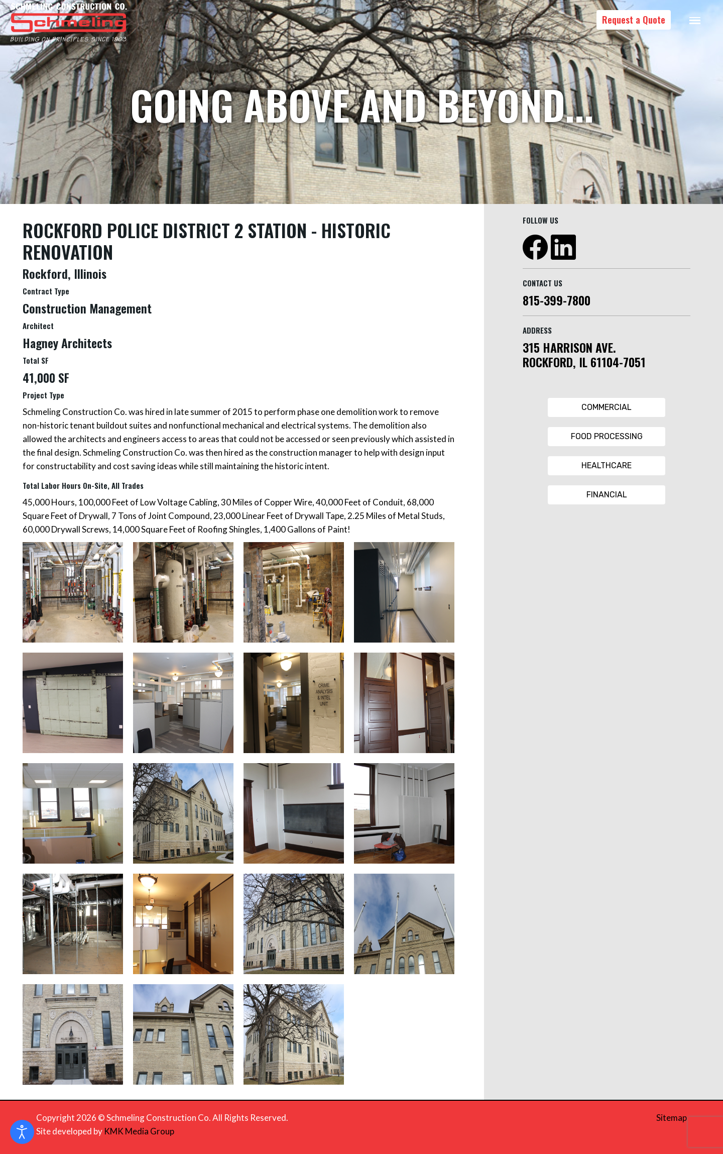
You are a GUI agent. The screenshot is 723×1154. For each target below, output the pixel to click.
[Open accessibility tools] (22, 1132)
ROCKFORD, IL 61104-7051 (584, 362)
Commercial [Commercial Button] (606, 407)
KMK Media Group (139, 1131)
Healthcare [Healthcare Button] (606, 465)
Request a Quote (633, 19)
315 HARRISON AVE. (569, 347)
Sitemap (671, 1117)
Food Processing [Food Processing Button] (607, 436)
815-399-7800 (556, 300)
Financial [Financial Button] (606, 494)
